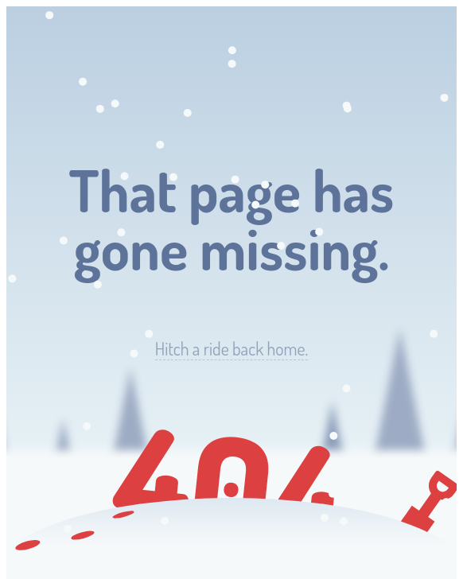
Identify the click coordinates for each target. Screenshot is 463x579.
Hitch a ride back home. (231, 348)
